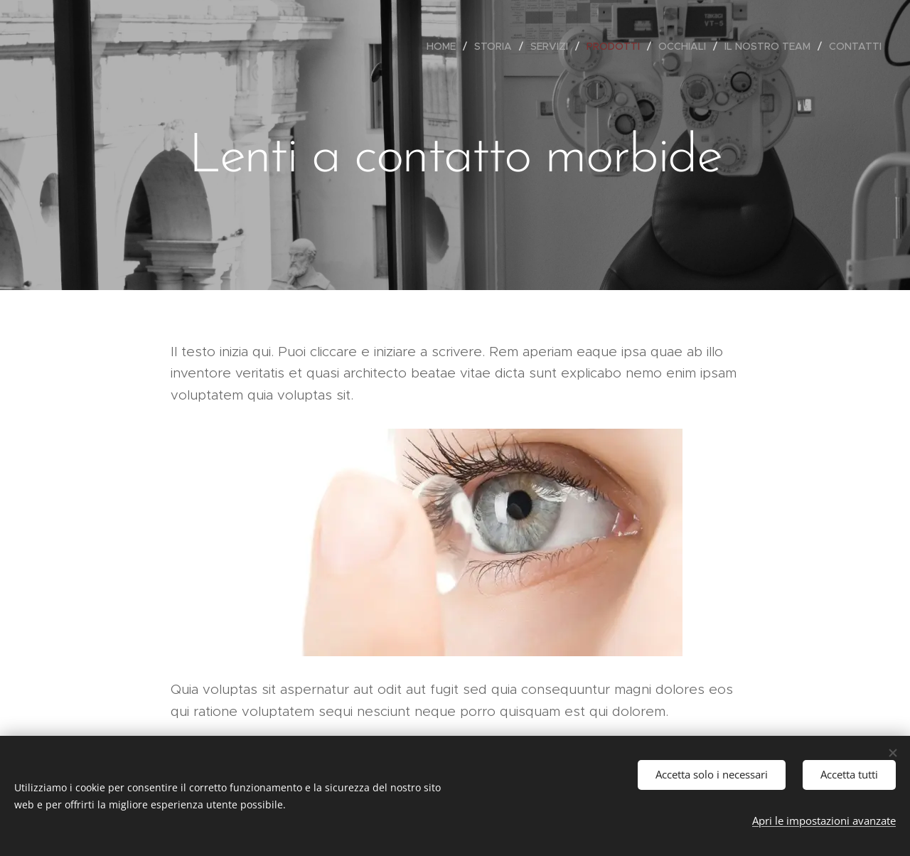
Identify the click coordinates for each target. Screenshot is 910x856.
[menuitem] (445, 46)
